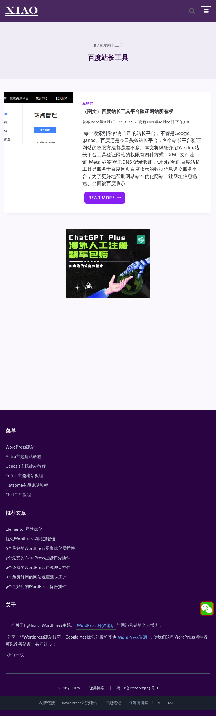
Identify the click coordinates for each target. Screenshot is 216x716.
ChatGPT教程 (18, 495)
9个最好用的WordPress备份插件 (36, 586)
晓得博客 (97, 688)
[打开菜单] (206, 11)
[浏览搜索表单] (192, 11)
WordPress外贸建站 (95, 625)
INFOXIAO (165, 703)
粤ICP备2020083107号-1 (137, 688)
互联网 (87, 103)
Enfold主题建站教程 (24, 476)
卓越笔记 (113, 703)
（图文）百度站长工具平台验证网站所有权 (127, 111)
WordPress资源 (132, 637)
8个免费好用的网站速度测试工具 (36, 577)
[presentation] (38, 118)
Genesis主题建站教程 (26, 466)
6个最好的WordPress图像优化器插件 (40, 548)
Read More (105, 199)
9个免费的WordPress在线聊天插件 (38, 567)
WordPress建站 (20, 447)
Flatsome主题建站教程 (27, 485)
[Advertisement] (108, 344)
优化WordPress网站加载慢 (31, 539)
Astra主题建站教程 (23, 456)
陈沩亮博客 (138, 703)
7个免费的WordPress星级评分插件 (38, 558)
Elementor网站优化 (24, 529)
